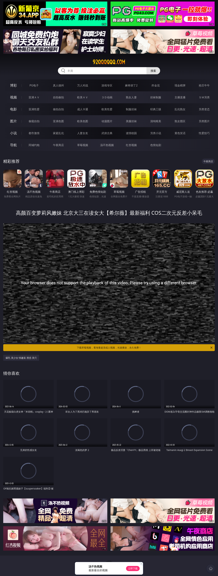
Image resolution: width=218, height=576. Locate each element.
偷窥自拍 (34, 121)
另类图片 (204, 121)
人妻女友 (82, 133)
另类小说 (155, 133)
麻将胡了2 (131, 85)
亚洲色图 (58, 121)
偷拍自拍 (58, 109)
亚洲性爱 (34, 109)
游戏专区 (107, 85)
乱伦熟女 (180, 109)
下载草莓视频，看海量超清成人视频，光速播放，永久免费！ (145, 348)
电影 (13, 109)
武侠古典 (107, 133)
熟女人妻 (131, 97)
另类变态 (204, 109)
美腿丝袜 (131, 121)
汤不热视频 (107, 145)
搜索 (153, 71)
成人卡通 (82, 109)
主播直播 (180, 97)
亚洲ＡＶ (34, 97)
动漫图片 (107, 121)
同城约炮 (34, 145)
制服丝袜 (131, 109)
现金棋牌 (180, 85)
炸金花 (156, 85)
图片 (13, 121)
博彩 (13, 85)
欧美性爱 (107, 109)
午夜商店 (58, 145)
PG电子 (33, 85)
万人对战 (82, 85)
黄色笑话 (180, 133)
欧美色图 (82, 121)
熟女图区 (180, 121)
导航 (13, 145)
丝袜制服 (155, 97)
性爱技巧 (204, 133)
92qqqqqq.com (109, 62)
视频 (13, 97)
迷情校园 (131, 133)
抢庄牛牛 (204, 85)
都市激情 (34, 133)
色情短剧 (155, 145)
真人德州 (58, 85)
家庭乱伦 (58, 133)
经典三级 (155, 109)
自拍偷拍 (58, 97)
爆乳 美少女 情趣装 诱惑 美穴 (21, 357)
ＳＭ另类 (204, 97)
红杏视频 (131, 145)
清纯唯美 (155, 121)
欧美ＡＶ (82, 97)
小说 (13, 133)
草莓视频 (82, 145)
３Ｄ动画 (107, 97)
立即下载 (133, 568)
